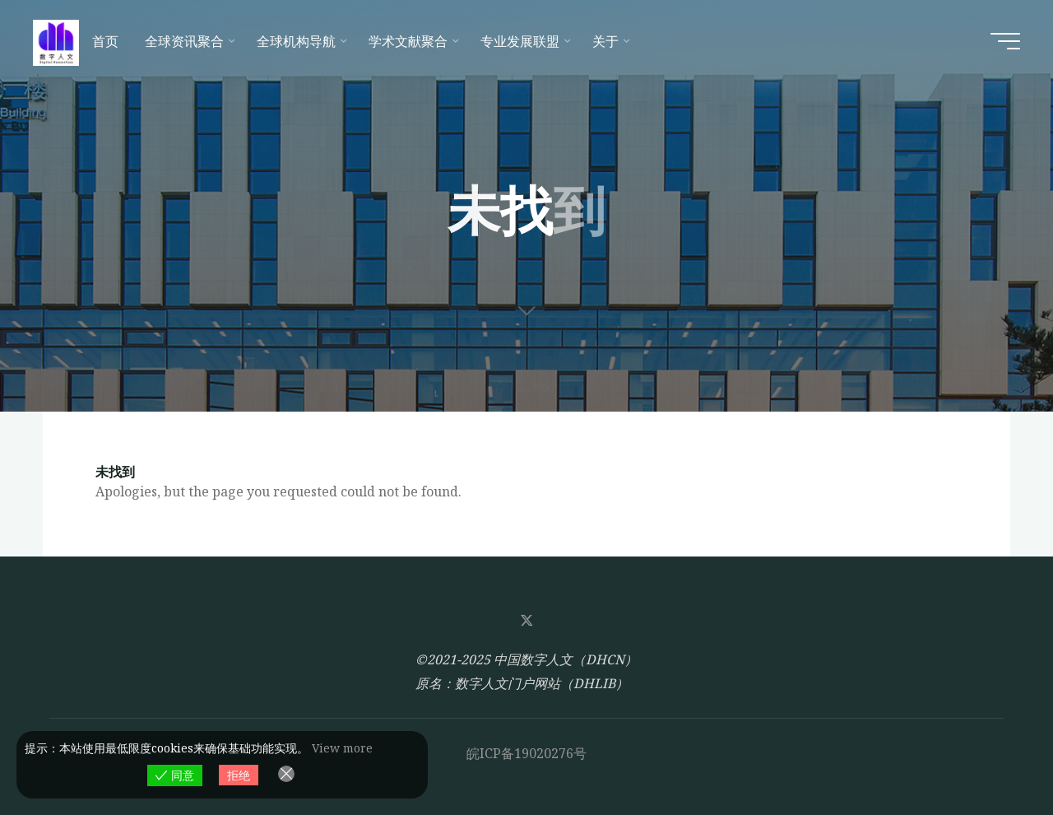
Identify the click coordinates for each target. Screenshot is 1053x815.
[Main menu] (1005, 41)
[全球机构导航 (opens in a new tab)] (299, 41)
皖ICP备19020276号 (526, 753)
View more (342, 748)
